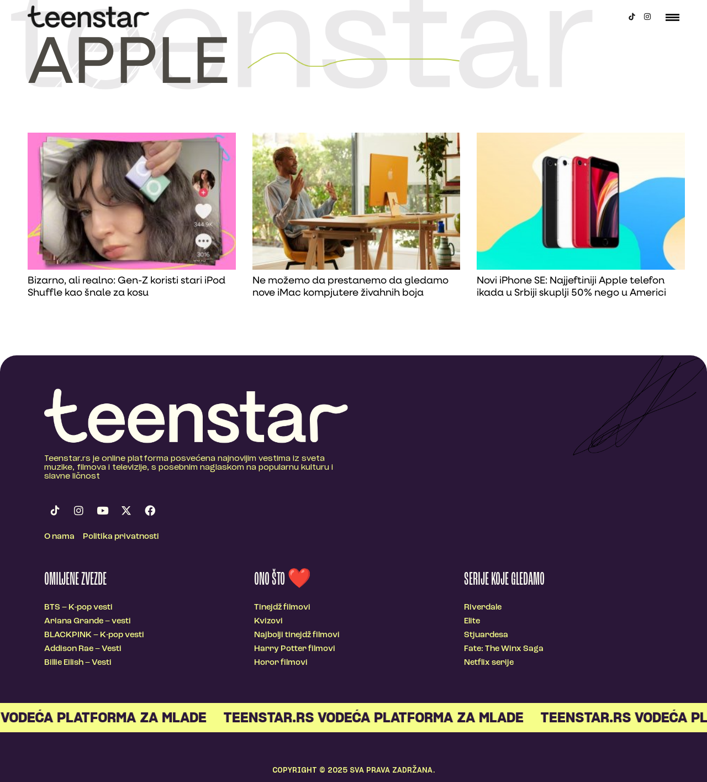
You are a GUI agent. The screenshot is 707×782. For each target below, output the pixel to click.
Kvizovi (268, 621)
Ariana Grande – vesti (87, 621)
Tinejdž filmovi (282, 607)
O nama (59, 537)
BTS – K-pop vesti (78, 607)
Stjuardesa (486, 635)
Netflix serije (489, 663)
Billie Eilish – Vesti (78, 663)
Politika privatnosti (121, 537)
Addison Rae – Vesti (83, 649)
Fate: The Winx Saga (504, 649)
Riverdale (483, 607)
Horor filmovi (281, 663)
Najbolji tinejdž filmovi (297, 635)
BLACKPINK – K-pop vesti (94, 635)
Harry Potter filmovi (294, 649)
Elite (472, 621)
